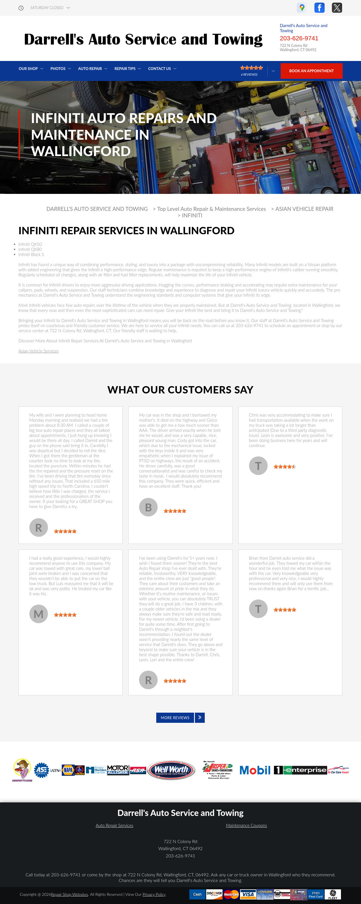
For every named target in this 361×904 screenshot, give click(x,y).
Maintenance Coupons (246, 825)
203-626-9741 (299, 38)
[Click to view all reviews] (180, 718)
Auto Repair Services (114, 825)
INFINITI (192, 215)
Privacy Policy (154, 894)
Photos (57, 68)
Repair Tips (125, 68)
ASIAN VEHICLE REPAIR (304, 209)
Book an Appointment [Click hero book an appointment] (311, 71)
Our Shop (28, 68)
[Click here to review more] (257, 70)
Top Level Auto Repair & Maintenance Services (211, 209)
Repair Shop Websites (69, 894)
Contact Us (159, 68)
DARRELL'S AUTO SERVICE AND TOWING (97, 209)
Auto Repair (90, 68)
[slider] (65, 531)
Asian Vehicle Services (39, 350)
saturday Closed (46, 8)
